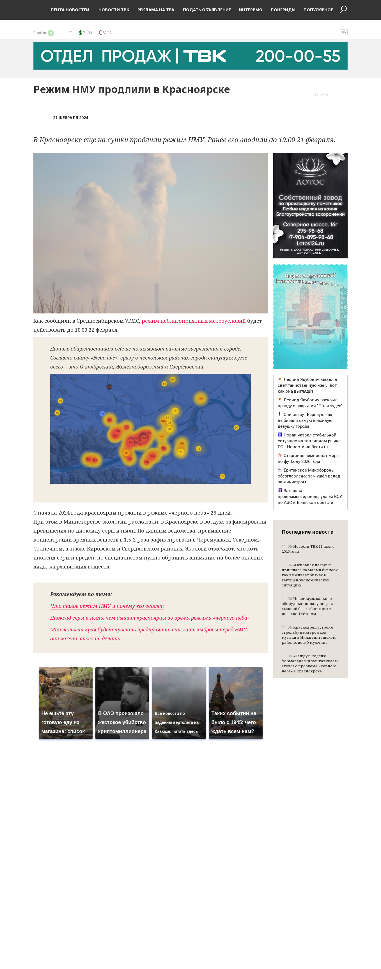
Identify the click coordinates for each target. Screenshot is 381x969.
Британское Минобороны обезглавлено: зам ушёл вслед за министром (309, 476)
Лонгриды (282, 9)
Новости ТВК (113, 9)
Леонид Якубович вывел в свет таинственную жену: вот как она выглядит (307, 385)
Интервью (250, 9)
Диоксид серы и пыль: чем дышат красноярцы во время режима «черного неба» (150, 617)
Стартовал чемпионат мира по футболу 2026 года (308, 458)
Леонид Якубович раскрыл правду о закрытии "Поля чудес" (310, 402)
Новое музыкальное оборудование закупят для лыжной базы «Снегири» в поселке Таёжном (307, 606)
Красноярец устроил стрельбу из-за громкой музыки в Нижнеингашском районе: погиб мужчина (309, 635)
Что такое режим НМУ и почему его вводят (107, 605)
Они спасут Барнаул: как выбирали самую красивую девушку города (305, 420)
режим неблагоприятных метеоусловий (194, 320)
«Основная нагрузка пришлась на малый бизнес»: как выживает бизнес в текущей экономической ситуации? (310, 575)
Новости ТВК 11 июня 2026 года (308, 549)
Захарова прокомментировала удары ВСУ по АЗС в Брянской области (310, 496)
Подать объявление (207, 9)
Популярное (318, 9)
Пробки (44, 32)
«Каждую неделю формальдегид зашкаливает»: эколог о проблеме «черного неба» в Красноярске (310, 663)
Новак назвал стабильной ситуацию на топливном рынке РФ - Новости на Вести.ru (309, 441)
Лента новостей (70, 9)
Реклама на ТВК (156, 9)
